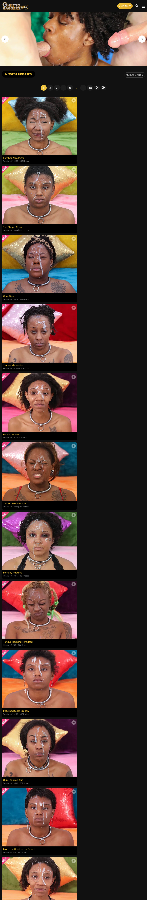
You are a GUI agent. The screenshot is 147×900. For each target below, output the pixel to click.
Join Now (125, 6)
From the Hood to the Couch (19, 485)
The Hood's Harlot (85, 221)
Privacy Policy (67, 881)
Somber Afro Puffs (13, 154)
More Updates (133, 75)
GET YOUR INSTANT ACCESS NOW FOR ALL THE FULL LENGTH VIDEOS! (73, 724)
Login (32, 881)
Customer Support (85, 881)
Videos (25, 881)
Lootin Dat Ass (11, 286)
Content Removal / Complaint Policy (114, 881)
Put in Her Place (84, 551)
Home (17, 881)
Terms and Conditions (48, 881)
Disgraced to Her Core (15, 683)
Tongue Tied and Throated (90, 352)
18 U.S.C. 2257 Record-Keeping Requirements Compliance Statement (73, 874)
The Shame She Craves (88, 683)
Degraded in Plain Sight (16, 617)
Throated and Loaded (87, 286)
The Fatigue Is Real (85, 617)
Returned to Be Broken (16, 419)
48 (90, 88)
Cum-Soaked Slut (85, 419)
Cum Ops (8, 221)
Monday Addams (12, 352)
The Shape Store (84, 154)
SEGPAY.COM (65, 889)
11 (83, 88)
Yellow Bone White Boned (89, 485)
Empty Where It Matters (17, 551)
